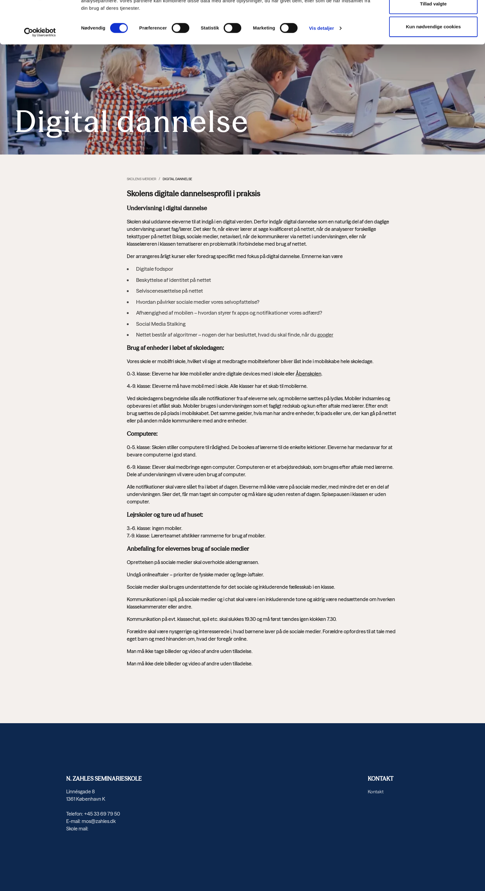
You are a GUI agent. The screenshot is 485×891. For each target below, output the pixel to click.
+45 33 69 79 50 (102, 814)
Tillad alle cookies (433, 17)
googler (325, 335)
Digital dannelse (177, 179)
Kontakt (376, 792)
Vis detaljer (321, 64)
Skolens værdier (141, 179)
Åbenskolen (308, 374)
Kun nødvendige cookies (433, 63)
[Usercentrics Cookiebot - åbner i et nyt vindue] (40, 69)
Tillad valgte (433, 40)
